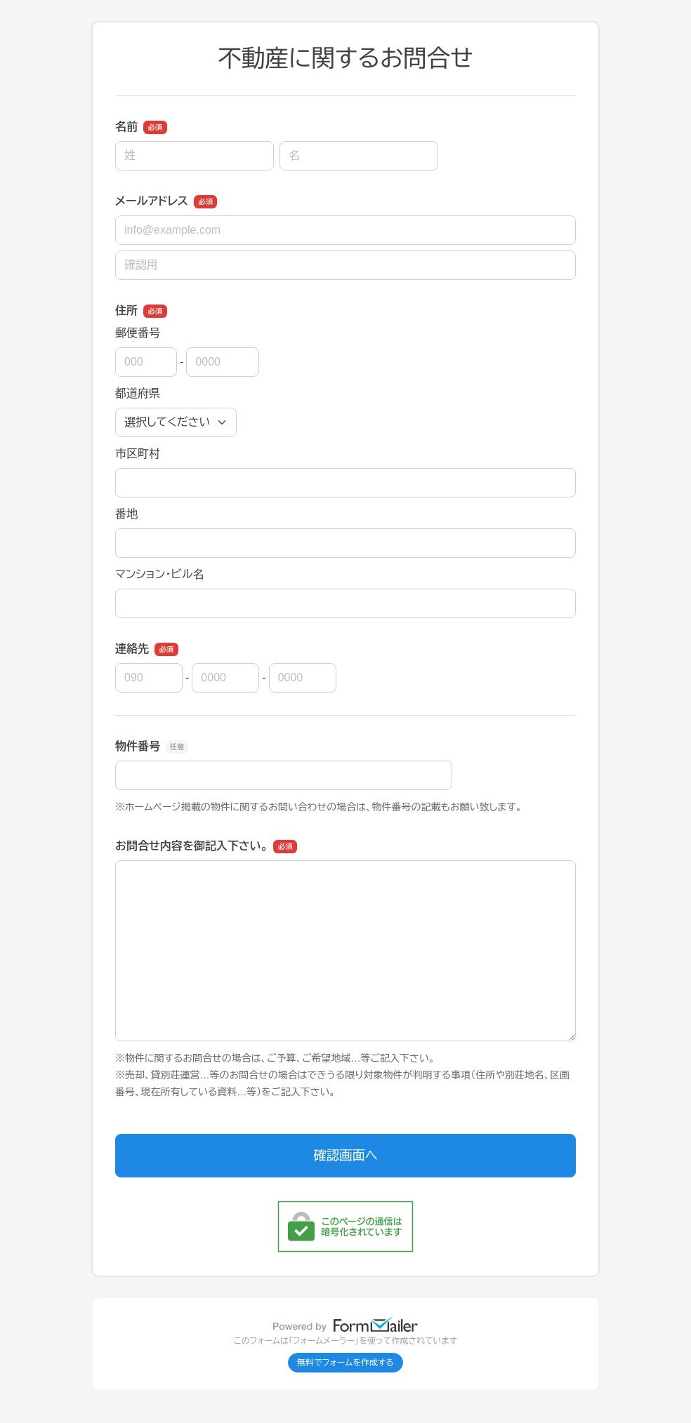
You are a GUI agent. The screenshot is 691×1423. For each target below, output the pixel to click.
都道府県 (137, 393)
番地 (126, 514)
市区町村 (137, 454)
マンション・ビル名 (159, 574)
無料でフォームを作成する (345, 1363)
